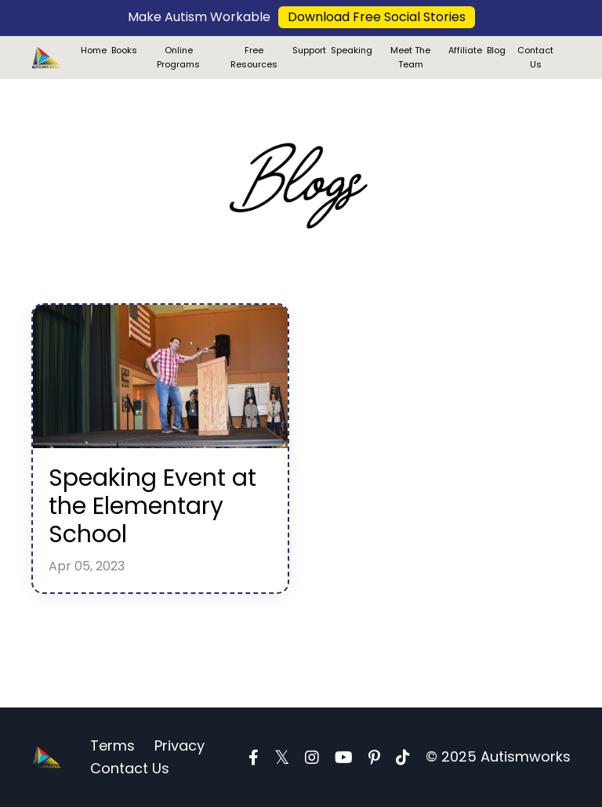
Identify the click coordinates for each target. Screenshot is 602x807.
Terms (112, 745)
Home (94, 50)
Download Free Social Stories (377, 17)
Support (309, 50)
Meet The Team (410, 57)
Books (124, 50)
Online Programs (178, 57)
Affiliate (465, 50)
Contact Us (535, 57)
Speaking (351, 50)
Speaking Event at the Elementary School (152, 506)
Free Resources (253, 57)
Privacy (179, 745)
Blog (496, 50)
